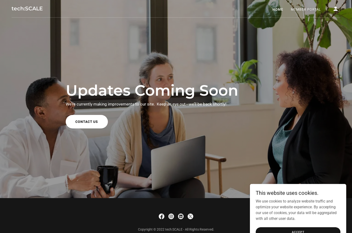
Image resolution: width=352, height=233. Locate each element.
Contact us (86, 122)
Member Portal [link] (306, 9)
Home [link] (278, 9)
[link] (27, 9)
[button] (335, 8)
